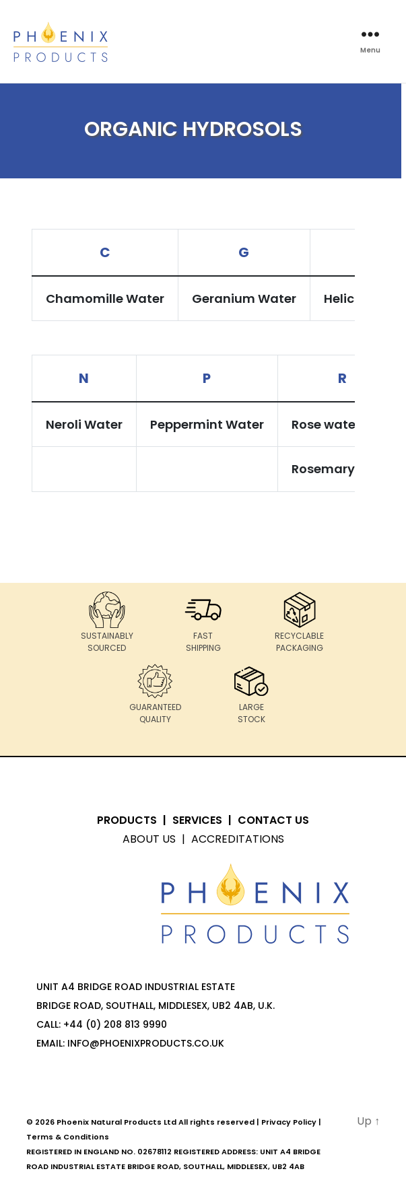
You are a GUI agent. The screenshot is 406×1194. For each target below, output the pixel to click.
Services (197, 820)
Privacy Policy (288, 1122)
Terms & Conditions (67, 1136)
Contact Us (273, 820)
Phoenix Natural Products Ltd (116, 1122)
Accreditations (237, 839)
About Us (149, 839)
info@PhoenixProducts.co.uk (145, 1043)
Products (127, 820)
